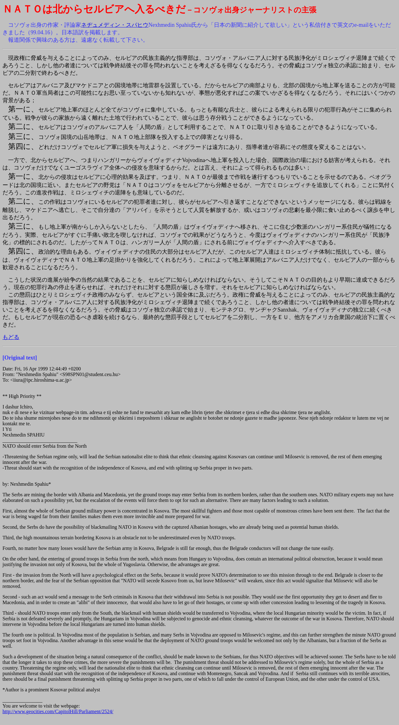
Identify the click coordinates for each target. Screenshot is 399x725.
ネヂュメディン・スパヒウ (114, 25)
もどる (10, 337)
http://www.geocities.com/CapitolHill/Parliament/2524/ (57, 711)
